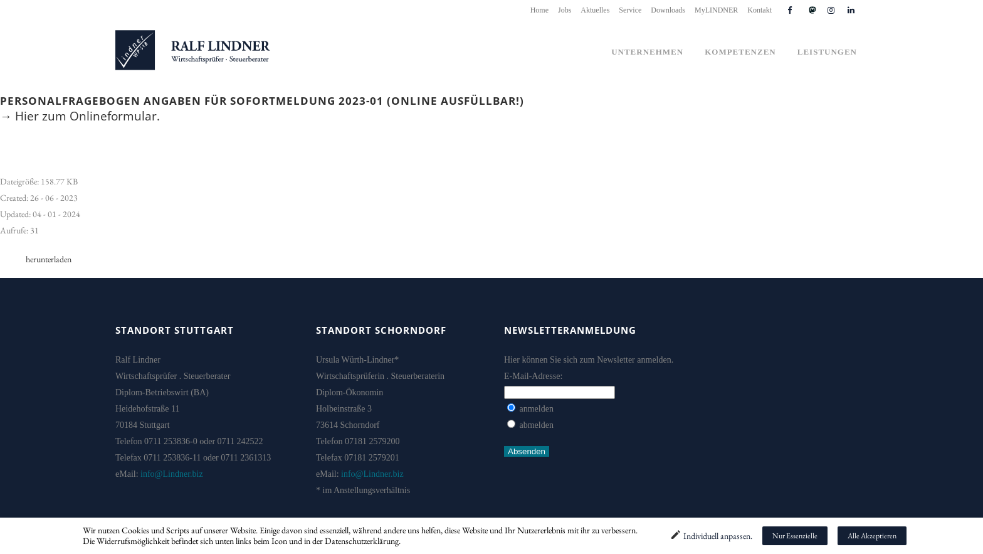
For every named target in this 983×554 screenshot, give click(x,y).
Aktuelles (595, 10)
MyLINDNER (716, 10)
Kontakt (759, 10)
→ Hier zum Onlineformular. (80, 116)
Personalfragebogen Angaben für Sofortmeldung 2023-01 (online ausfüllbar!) (262, 100)
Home (539, 10)
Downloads (668, 10)
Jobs (564, 10)
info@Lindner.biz (171, 474)
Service (630, 10)
